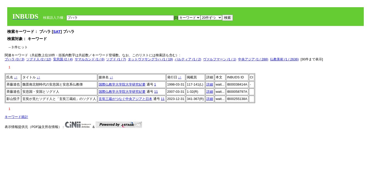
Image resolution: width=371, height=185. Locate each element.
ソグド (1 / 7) (116, 59)
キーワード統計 (16, 117)
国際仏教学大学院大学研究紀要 (122, 84)
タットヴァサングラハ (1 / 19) (150, 59)
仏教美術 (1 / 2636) (284, 59)
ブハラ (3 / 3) (14, 59)
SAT (57, 31)
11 (156, 92)
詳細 (209, 84)
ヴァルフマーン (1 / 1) (219, 59)
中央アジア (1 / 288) (253, 59)
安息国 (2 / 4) (63, 59)
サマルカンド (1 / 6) (90, 59)
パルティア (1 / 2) (188, 59)
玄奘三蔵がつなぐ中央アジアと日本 (125, 99)
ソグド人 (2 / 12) (38, 59)
